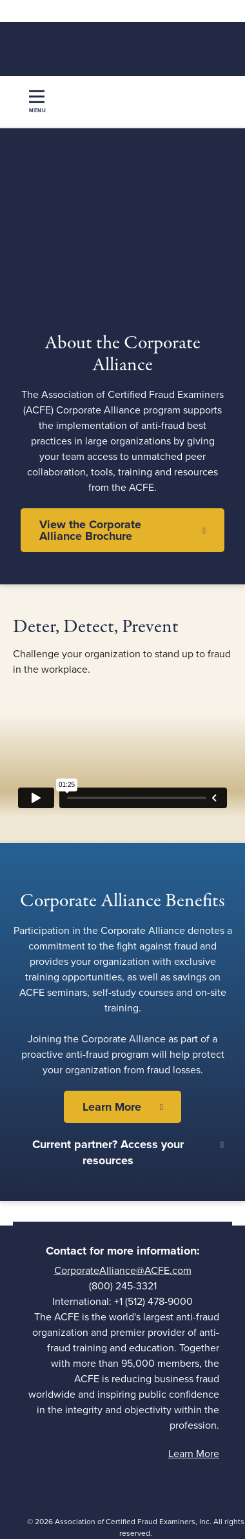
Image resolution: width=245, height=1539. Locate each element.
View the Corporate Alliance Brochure (90, 530)
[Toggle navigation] (38, 102)
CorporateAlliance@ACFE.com (122, 1270)
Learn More (112, 1107)
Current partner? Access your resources (108, 1152)
